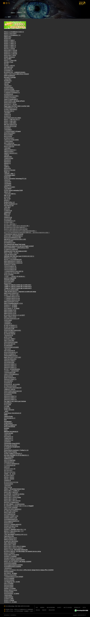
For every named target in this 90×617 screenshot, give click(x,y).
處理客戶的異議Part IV (10, 354)
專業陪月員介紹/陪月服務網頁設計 (13, 509)
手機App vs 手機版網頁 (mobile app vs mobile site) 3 (17, 288)
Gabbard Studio (8, 416)
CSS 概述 (6, 84)
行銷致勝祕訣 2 (8, 324)
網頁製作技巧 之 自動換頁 (10, 52)
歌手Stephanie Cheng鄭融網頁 (12, 447)
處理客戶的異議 (8, 337)
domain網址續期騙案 (9, 280)
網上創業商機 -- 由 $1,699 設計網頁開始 (14, 494)
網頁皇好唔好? (8, 283)
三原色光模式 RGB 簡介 (10, 194)
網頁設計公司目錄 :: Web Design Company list (16, 550)
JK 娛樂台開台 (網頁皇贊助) (11, 541)
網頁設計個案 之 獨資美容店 (11, 492)
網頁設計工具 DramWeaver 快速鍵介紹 (14, 32)
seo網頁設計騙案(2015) (10, 278)
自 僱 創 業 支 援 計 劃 (9, 469)
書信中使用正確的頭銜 (9, 344)
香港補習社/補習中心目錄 (10, 518)
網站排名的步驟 (8, 69)
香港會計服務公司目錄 (9, 528)
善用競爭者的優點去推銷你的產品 (12, 330)
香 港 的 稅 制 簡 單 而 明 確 (11, 482)
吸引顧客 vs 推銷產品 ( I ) (10, 325)
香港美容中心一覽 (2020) (10, 307)
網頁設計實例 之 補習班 (10, 545)
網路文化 (6, 165)
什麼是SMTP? (7, 185)
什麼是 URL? (7, 207)
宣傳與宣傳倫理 (8, 320)
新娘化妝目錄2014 (8, 585)
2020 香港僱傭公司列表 (10, 310)
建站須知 (6, 64)
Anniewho (6, 428)
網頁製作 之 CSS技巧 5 (10, 47)
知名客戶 (59, 607)
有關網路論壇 (7, 212)
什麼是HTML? (7, 79)
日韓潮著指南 (7, 442)
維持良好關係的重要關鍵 (10, 393)
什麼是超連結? (8, 86)
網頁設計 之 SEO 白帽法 (10, 121)
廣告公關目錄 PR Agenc (10, 573)
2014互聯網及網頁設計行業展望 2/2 (13, 263)
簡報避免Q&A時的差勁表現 (11, 356)
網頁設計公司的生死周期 (10, 575)
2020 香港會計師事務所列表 (11, 293)
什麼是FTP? (7, 180)
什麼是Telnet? (7, 189)
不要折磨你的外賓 (8, 335)
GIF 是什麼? (7, 197)
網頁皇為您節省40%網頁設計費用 (12, 238)
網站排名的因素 (8, 136)
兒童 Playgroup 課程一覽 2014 (12, 582)
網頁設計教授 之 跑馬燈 (10, 55)
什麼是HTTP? (7, 182)
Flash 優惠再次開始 (9, 536)
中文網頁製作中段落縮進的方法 (12, 93)
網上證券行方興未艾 (9, 475)
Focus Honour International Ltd (12, 413)
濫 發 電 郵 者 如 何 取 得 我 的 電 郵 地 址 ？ (15, 227)
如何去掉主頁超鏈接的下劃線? (11, 91)
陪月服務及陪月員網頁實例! (11, 249)
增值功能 (38, 610)
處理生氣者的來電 (8, 376)
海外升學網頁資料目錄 (9, 514)
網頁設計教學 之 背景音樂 (10, 50)
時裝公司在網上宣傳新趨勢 (11, 508)
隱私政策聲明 (52, 610)
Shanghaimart (8, 421)
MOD (5, 420)
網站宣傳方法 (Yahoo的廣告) (11, 502)
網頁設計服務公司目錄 (9, 513)
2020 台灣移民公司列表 (10, 317)
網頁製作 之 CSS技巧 (9, 40)
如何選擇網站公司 (8, 71)
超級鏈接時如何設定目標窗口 (11, 96)
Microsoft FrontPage (10, 77)
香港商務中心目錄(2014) (10, 556)
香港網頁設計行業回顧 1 (10, 265)
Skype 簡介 (7, 172)
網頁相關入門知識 (8, 62)
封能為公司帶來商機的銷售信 (11, 374)
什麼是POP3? (7, 184)
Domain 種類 (7, 177)
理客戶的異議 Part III (9, 351)
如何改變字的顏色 (8, 87)
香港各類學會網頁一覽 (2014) (11, 594)
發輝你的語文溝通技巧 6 (10, 396)
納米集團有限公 (8, 403)
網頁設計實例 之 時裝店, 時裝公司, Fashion (15, 546)
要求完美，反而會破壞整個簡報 (12, 369)
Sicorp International (9, 427)
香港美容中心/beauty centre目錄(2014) (14, 560)
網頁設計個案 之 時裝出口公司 (11, 496)
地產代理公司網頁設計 (9, 533)
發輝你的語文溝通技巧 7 (10, 398)
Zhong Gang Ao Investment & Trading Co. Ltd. (16, 450)
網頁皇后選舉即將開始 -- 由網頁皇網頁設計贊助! (16, 248)
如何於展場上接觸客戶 (9, 339)
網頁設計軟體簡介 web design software (14, 101)
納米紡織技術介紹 (8, 437)
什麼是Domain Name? (9, 175)
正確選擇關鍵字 (8, 130)
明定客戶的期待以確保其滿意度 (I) (12, 388)
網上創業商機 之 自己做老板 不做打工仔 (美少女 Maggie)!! (19, 506)
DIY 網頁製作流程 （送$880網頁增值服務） (15, 72)
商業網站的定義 (8, 217)
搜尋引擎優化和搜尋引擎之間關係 (12, 118)
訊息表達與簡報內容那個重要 (11, 347)
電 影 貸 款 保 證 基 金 (9, 472)
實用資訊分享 (77, 607)
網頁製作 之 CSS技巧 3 (10, 44)
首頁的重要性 (7, 128)
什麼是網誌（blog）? (9, 174)
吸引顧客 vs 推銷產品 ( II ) (10, 327)
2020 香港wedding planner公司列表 (13, 303)
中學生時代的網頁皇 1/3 (10, 266)
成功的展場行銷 (8, 383)
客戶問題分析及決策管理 (10, 386)
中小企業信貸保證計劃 (9, 465)
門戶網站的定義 (8, 211)
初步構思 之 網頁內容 (9, 66)
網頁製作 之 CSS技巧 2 (10, 42)
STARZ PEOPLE (8, 423)
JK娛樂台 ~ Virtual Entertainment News (14, 489)
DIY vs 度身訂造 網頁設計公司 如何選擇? (14, 315)
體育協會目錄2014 (8, 572)
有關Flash (6, 155)
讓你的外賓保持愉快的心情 (11, 352)
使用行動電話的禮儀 (9, 362)
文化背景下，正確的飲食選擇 (11, 371)
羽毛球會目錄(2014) (9, 580)
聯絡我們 (44, 610)
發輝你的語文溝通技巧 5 (10, 379)
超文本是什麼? (8, 219)
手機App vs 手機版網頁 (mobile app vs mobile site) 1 (17, 285)
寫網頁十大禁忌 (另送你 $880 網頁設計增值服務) (16, 74)
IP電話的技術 (7, 168)
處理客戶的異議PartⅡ (10, 332)
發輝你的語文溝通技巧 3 (10, 366)
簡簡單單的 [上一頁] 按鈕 (10, 104)
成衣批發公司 (7, 448)
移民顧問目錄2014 (8, 587)
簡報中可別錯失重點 (9, 341)
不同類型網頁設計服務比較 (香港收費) (13, 234)
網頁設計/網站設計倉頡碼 (10, 590)
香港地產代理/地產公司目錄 (11, 526)
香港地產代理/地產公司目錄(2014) (13, 558)
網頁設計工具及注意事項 (10, 33)
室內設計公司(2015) (9, 600)
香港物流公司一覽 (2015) (10, 602)
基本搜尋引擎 (7, 116)
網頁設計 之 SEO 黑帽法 (10, 123)
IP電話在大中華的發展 (9, 170)
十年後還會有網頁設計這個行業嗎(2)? (13, 577)
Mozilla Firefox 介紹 (9, 202)
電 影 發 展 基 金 (8, 470)
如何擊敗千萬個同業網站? (10, 109)
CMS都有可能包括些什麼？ (11, 153)
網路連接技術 (7, 160)
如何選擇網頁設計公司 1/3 (10, 108)
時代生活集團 (7, 405)
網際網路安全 (7, 163)
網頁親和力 (7, 201)
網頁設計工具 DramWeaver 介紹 (12, 35)
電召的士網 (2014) (8, 275)
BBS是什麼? (7, 214)
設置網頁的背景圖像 (9, 89)
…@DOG (6, 411)
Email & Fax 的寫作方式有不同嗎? (12, 357)
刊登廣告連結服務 (8, 433)
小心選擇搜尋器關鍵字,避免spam (12, 131)
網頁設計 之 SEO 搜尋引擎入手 (12, 120)
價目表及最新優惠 (51, 607)
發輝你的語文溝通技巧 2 (10, 364)
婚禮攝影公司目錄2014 (10, 589)
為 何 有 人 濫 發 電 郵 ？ (10, 224)
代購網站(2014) (8, 595)
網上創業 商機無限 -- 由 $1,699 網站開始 (14, 504)
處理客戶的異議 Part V (10, 378)
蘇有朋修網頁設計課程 (9, 243)
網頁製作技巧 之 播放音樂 (10, 54)
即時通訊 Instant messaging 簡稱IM (13, 190)
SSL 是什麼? (7, 199)
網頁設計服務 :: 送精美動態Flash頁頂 (13, 236)
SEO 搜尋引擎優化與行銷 (10, 125)
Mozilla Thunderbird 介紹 (10, 204)
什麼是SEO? (7, 113)
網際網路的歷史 (8, 157)
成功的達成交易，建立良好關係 (12, 384)
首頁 (37, 607)
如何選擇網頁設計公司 (9, 221)
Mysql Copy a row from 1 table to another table (17, 106)
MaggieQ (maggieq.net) (10, 425)
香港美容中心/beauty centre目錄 (12, 524)
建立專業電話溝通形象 (9, 334)
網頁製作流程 (7, 39)
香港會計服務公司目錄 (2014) (11, 555)
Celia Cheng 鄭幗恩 (9, 457)
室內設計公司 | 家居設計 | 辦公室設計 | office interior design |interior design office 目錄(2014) (28, 570)
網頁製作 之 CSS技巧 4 (10, 45)
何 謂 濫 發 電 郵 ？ (9, 222)
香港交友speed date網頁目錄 (11, 521)
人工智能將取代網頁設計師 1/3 (11, 297)
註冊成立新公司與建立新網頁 (11, 140)
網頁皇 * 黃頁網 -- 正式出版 (11, 253)
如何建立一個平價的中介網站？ (12, 295)
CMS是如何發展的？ (9, 152)
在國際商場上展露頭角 (9, 389)
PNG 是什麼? (7, 195)
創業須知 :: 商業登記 (9, 477)
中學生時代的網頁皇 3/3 (10, 270)
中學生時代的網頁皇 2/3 (10, 268)
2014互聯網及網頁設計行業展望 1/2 (13, 261)
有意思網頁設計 (13, 615)
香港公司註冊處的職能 (9, 460)
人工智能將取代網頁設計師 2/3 (12, 298)
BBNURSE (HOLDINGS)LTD (11, 432)
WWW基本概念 (7, 37)
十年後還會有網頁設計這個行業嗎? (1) (13, 271)
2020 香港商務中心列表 (10, 312)
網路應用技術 (7, 162)
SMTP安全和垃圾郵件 (9, 187)
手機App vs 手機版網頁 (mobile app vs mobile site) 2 (18, 287)
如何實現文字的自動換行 (10, 98)
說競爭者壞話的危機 (9, 329)
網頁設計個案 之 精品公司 (10, 499)
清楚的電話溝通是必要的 (10, 359)
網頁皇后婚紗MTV (8, 241)
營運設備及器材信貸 (9, 462)
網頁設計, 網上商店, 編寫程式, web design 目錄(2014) (17, 562)
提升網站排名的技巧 (9, 138)
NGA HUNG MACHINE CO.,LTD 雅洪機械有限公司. (16, 455)
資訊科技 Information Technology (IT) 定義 (15, 179)
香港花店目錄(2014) (9, 578)
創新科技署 (7, 467)
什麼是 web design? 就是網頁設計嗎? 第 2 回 (15, 535)
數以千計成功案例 (68, 607)
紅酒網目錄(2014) (8, 597)
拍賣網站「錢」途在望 (9, 474)
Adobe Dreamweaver (9, 76)
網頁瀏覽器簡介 (8, 81)
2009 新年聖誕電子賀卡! (10, 540)
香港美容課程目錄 (8, 523)
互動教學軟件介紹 (8, 440)
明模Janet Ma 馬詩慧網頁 (10, 445)
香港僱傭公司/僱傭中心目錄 (11, 516)
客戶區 (84, 607)
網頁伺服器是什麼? (9, 206)
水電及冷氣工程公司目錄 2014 (11, 273)
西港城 (5, 430)
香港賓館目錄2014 (8, 592)
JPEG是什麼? (7, 192)
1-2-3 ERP (6, 406)
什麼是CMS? (7, 148)
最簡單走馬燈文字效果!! (10, 103)
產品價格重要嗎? (8, 346)
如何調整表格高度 (8, 94)
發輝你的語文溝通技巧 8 (10, 400)
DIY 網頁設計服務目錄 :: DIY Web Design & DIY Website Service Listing (22, 551)
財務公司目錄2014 (8, 583)
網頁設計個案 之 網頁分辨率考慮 (12, 501)
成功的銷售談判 (8, 395)
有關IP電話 (7, 167)
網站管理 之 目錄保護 (9, 49)
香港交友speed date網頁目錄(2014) (13, 565)
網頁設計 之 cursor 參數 (10, 60)
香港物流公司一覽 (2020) (10, 305)
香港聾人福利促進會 (9, 410)
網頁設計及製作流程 (9, 147)
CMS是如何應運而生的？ (10, 150)
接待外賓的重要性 (8, 381)
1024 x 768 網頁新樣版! (10, 543)
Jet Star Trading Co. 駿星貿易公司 (13, 454)
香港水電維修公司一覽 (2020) (11, 308)
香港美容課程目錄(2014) (10, 563)
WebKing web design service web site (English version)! (19, 246)
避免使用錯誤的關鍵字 (9, 133)
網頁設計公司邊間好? (9, 553)
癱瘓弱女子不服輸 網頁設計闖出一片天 (14, 531)
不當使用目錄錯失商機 (9, 373)
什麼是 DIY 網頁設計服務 (10, 254)
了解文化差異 (7, 349)
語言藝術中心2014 (8, 599)
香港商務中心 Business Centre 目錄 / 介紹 (15, 529)
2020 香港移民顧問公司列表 (11, 302)
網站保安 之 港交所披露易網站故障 (13, 260)
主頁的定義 (7, 216)
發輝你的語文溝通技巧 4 (10, 368)
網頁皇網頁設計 (7, 615)
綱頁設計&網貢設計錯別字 (10, 538)
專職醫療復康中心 (8, 459)
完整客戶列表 (7, 435)
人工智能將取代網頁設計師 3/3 (12, 300)
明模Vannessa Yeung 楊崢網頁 (12, 443)
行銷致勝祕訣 (7, 322)
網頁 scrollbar (7, 59)
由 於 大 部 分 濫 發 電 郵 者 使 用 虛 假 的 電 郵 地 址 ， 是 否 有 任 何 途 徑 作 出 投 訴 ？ (27, 233)
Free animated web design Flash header (14, 244)
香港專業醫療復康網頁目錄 (11, 519)
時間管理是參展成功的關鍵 (11, 342)
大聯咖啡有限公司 (8, 438)
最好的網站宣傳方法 (9, 111)
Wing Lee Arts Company (10, 452)
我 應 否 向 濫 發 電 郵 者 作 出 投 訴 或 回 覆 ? (16, 229)
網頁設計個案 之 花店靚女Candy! (12, 497)
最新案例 (42, 607)
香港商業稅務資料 (8, 484)
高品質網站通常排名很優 (10, 126)
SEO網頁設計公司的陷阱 (10, 258)
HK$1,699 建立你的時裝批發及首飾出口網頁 (15, 239)
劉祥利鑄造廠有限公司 (9, 418)
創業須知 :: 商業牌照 (9, 479)
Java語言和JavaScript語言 (11, 99)
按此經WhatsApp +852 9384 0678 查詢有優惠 (18, 606)
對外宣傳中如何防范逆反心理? (11, 319)
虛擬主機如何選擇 (8, 67)
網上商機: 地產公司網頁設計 (11, 511)
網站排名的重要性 (8, 135)
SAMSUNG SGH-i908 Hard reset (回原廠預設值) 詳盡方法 (19, 256)
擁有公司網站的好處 (9, 143)
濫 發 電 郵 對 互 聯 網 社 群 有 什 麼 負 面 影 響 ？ (17, 226)
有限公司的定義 (8, 487)
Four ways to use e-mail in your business (15, 401)
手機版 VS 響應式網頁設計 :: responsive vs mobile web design (20, 292)
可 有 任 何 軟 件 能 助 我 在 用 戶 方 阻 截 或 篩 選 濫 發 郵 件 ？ (20, 231)
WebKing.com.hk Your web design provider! (15, 251)
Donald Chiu (7, 408)
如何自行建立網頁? (9, 281)
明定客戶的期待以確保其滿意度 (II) (13, 391)
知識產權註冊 (7, 481)
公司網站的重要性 (8, 141)
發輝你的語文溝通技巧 (9, 361)
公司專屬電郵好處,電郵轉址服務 (12, 145)
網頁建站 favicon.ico (9, 57)
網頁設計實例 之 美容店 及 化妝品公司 (13, 548)
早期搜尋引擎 (7, 114)
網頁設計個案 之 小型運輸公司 (11, 491)
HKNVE (6, 415)
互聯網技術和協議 (8, 158)
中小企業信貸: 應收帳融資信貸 (11, 464)
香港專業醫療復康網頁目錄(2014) (12, 567)
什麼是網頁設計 (8, 568)
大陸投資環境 (7, 486)
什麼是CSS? (7, 82)
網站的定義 (7, 209)
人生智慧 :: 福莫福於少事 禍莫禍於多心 (14, 276)
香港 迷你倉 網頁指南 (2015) (11, 290)
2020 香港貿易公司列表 (10, 314)
